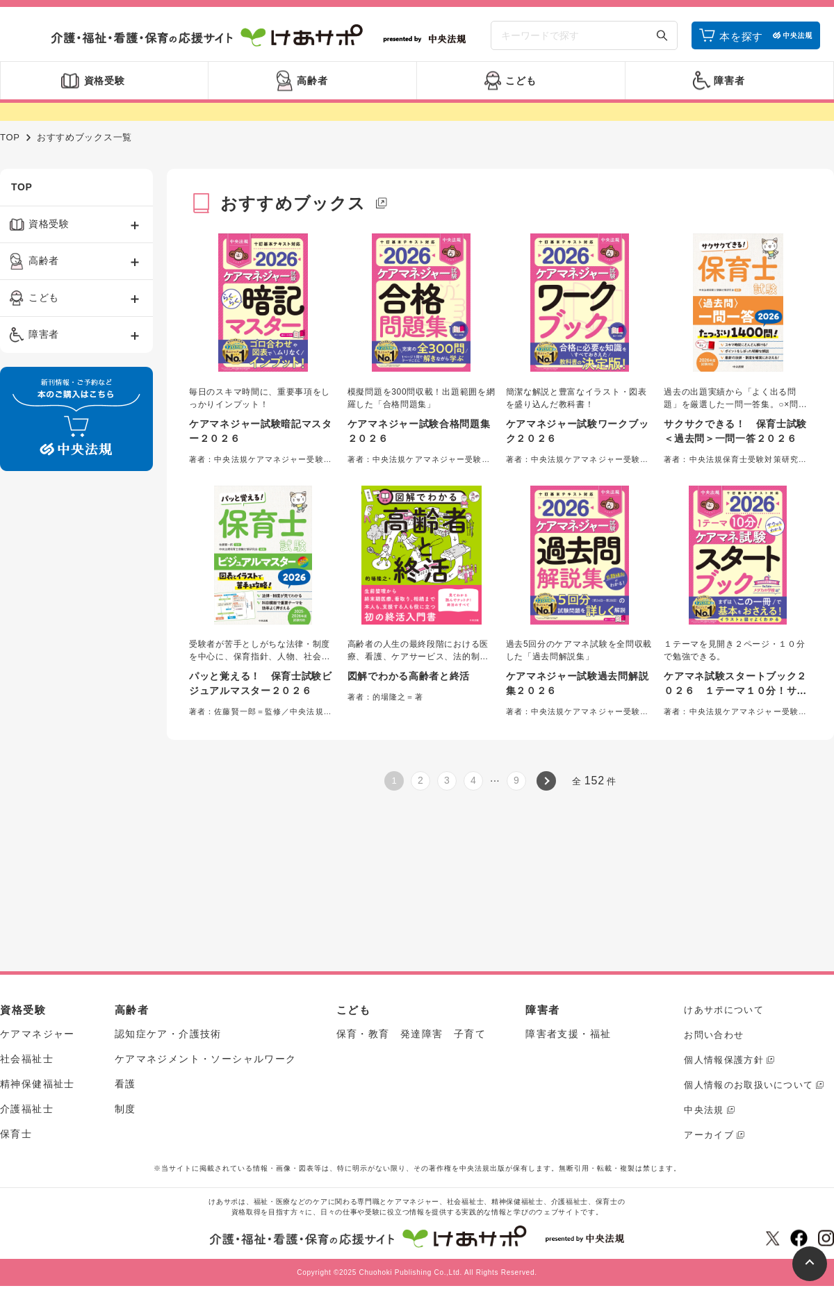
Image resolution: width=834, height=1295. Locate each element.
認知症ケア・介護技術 (168, 1033)
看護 (125, 1083)
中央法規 (703, 1110)
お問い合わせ (714, 1035)
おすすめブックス (293, 203)
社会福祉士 (27, 1058)
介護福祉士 (27, 1108)
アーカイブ (709, 1135)
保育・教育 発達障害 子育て (411, 1033)
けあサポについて (723, 1010)
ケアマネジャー (37, 1033)
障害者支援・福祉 (568, 1033)
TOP (10, 137)
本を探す (741, 36)
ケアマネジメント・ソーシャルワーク (206, 1058)
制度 (125, 1108)
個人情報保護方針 (723, 1060)
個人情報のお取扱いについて (748, 1085)
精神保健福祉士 (37, 1083)
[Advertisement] (62, 693)
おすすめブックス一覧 (84, 137)
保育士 (16, 1133)
